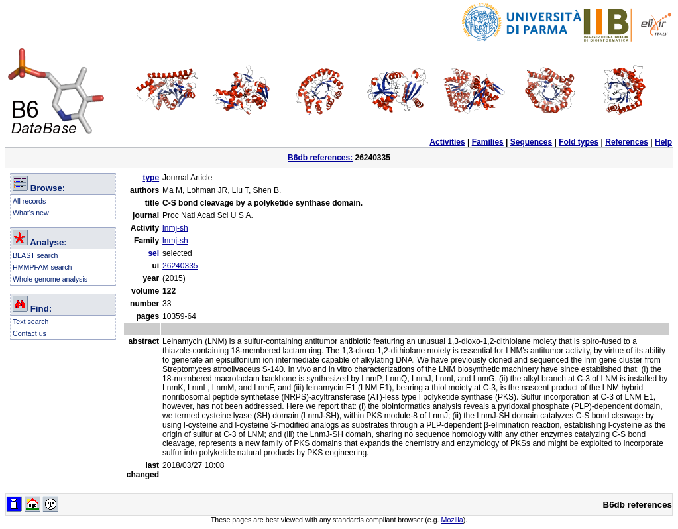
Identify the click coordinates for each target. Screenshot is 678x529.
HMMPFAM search (42, 267)
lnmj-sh (175, 228)
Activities (447, 142)
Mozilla (452, 520)
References (626, 142)
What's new (31, 213)
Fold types (578, 142)
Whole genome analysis (50, 279)
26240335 (180, 265)
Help (663, 142)
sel (153, 253)
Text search (31, 321)
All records (29, 201)
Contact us (29, 333)
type (150, 177)
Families (488, 142)
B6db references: (320, 157)
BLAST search (35, 255)
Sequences (531, 142)
